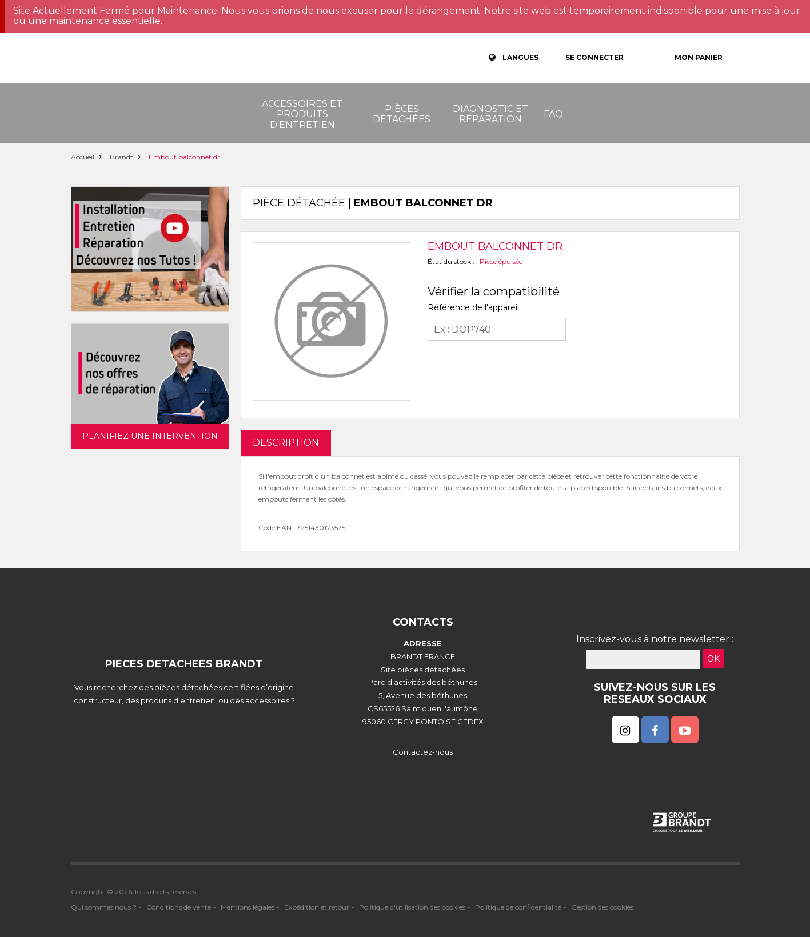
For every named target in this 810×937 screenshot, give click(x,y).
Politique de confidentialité (518, 907)
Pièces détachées (401, 114)
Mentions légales (247, 907)
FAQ (553, 114)
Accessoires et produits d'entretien (302, 114)
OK (713, 659)
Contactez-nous (423, 751)
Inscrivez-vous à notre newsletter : (654, 639)
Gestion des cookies (602, 907)
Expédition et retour (316, 907)
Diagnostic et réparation (490, 114)
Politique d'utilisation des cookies (412, 907)
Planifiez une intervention (150, 436)
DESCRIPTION (286, 442)
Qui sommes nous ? (104, 907)
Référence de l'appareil (473, 307)
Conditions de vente (178, 907)
